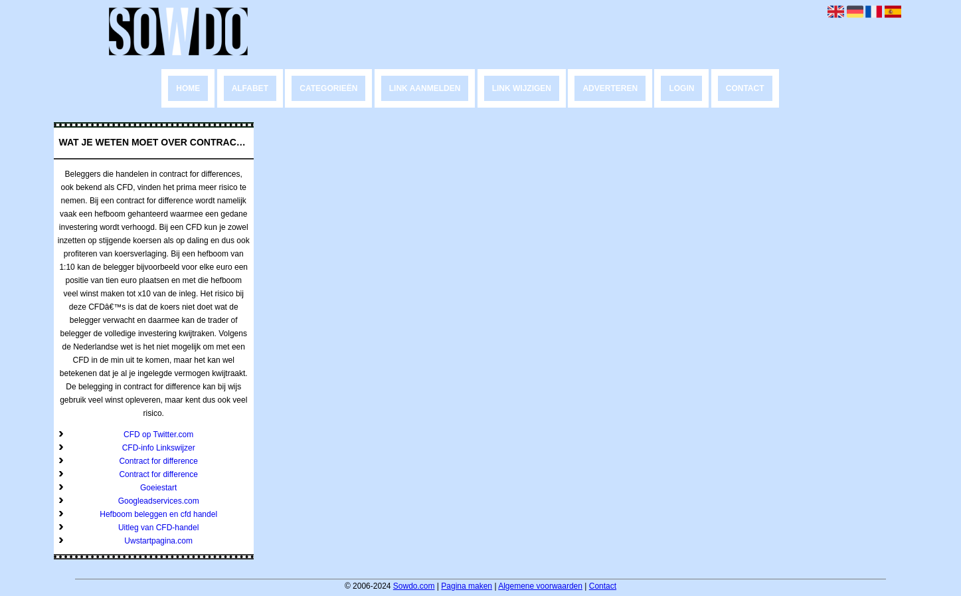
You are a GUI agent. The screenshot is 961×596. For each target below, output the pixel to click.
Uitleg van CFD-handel (158, 527)
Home (188, 88)
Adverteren (610, 88)
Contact (745, 88)
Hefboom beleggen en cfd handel (158, 514)
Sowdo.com (414, 586)
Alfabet (250, 88)
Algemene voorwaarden (540, 586)
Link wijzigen (521, 88)
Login (681, 88)
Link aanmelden (425, 88)
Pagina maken (466, 586)
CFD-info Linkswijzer (158, 447)
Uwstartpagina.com (158, 541)
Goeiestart (158, 487)
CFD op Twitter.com (158, 434)
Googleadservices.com (158, 501)
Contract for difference (158, 461)
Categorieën (328, 88)
